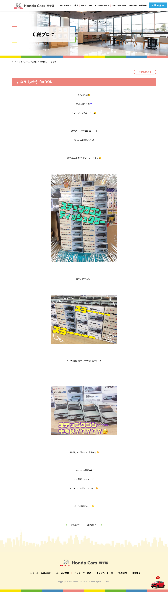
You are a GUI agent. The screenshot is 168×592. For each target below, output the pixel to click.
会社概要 (143, 5)
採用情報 (133, 5)
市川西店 (45, 61)
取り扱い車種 (86, 5)
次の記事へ (95, 524)
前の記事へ (72, 524)
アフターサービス (102, 5)
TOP (14, 61)
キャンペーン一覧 (119, 5)
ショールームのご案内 (69, 5)
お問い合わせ (157, 5)
